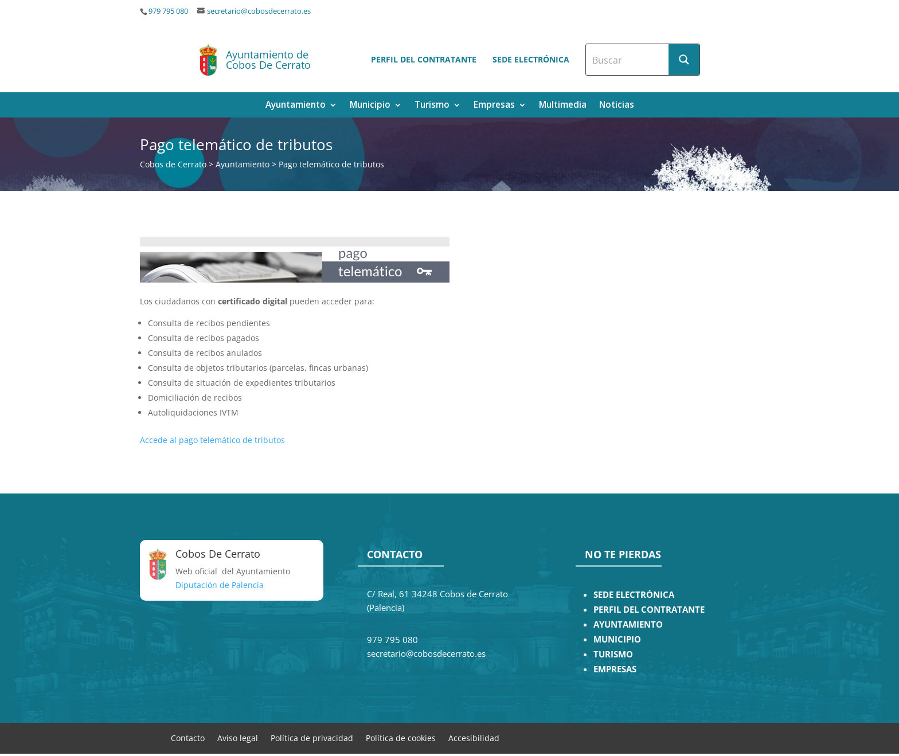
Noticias (616, 106)
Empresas (494, 106)
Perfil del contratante (423, 59)
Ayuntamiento (295, 106)
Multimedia (563, 106)
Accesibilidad (473, 737)
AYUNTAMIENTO (628, 624)
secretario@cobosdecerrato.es (259, 11)
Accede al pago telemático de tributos (212, 439)
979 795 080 (168, 11)
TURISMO (613, 654)
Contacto (188, 737)
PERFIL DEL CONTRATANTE (649, 610)
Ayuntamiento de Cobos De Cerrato (268, 60)
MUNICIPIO (617, 639)
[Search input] (627, 60)
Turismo (432, 106)
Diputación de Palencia (219, 584)
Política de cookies (401, 737)
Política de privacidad (312, 737)
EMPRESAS (614, 669)
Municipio (370, 106)
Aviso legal (237, 737)
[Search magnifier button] (684, 59)
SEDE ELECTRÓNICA (633, 595)
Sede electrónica (531, 59)
